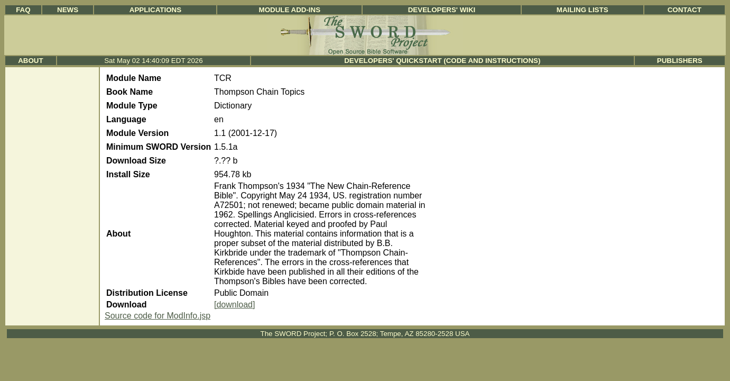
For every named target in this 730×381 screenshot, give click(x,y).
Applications (155, 10)
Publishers (680, 61)
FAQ (23, 10)
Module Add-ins (290, 10)
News (67, 10)
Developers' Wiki (442, 10)
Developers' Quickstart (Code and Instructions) (442, 61)
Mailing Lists (582, 10)
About (30, 61)
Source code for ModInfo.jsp (157, 315)
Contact (684, 10)
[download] (234, 304)
